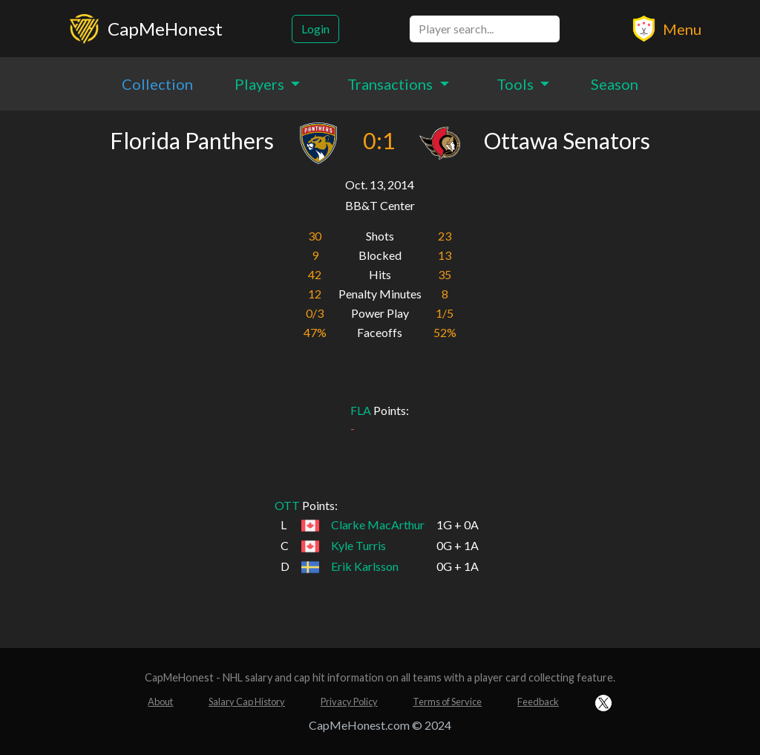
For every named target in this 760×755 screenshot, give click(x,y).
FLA (360, 410)
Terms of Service (447, 701)
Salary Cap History (247, 701)
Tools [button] (517, 84)
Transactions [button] (391, 84)
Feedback (538, 701)
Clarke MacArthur (378, 524)
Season (614, 84)
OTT (287, 505)
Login (315, 29)
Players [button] (261, 84)
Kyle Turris (358, 545)
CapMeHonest (165, 28)
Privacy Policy (349, 701)
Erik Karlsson (365, 566)
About (160, 701)
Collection (157, 84)
